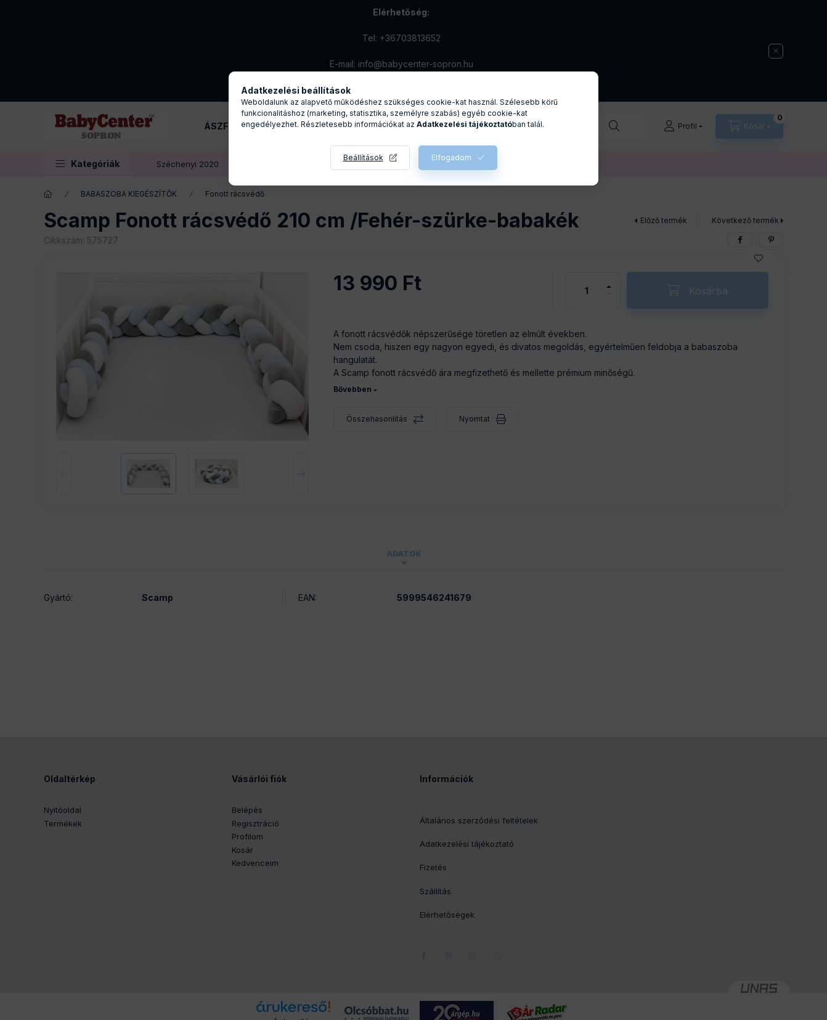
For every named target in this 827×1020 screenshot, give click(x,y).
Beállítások (363, 157)
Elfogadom (451, 157)
